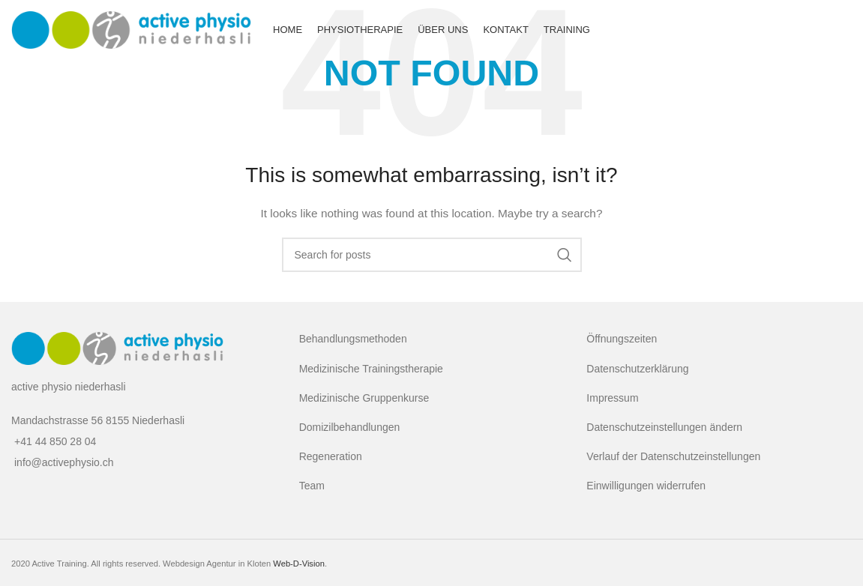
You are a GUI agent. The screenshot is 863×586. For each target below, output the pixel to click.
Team (312, 486)
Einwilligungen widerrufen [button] (646, 486)
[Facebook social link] (837, 30)
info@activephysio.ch (64, 462)
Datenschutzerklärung (637, 369)
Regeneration (330, 456)
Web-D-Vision (299, 563)
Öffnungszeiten (621, 339)
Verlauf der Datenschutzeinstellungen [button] (673, 456)
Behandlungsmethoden (353, 339)
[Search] (432, 255)
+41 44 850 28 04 (55, 441)
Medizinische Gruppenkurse (364, 398)
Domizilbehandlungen (349, 427)
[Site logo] (131, 29)
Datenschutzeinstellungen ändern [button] (664, 427)
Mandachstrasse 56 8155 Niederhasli (97, 420)
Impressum (612, 398)
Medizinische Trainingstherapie (371, 369)
